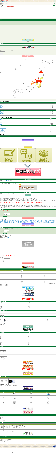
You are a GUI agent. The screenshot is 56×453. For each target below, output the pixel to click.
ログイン (12, 183)
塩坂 (53, 221)
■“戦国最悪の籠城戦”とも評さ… (3, 348)
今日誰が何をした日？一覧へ (13, 429)
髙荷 (40, 221)
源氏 (12, 220)
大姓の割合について (7, 311)
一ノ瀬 (11, 221)
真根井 (42, 220)
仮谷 (2, 221)
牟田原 (16, 221)
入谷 (47, 320)
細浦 (21, 221)
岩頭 (36, 220)
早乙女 (18, 222)
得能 (44, 282)
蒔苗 (16, 220)
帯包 (51, 221)
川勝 (29, 222)
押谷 (15, 222)
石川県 (1, 123)
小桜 (20, 221)
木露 (4, 221)
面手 (44, 275)
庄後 (52, 222)
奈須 (27, 222)
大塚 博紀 (14, 394)
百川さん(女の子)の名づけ (28, 225)
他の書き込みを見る (3, 441)
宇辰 (43, 220)
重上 (53, 220)
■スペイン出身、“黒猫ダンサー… (3, 353)
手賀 (13, 222)
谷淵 (14, 221)
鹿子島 (29, 339)
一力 (0, 339)
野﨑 (47, 321)
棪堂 (28, 332)
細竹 (46, 220)
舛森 (15, 220)
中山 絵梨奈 (14, 400)
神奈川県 (1, 106)
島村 (25, 222)
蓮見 (30, 222)
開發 (21, 277)
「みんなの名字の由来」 (7, 180)
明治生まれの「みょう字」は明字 (8, 312)
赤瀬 (37, 222)
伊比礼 (2, 222)
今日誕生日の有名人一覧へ (28, 245)
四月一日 (21, 281)
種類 (1, 231)
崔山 (54, 221)
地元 (35, 220)
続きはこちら (7, 284)
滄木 (9, 221)
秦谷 (31, 220)
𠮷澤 (1, 303)
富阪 (22, 220)
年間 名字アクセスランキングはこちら (28, 243)
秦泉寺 (36, 222)
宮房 (18, 221)
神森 (29, 303)
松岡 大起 (14, 403)
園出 (28, 338)
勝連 (28, 340)
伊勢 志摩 (14, 398)
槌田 (21, 276)
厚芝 (0, 333)
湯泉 (54, 220)
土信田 (34, 221)
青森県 (1, 119)
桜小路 (47, 222)
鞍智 (45, 221)
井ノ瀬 (43, 222)
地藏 (50, 222)
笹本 (11, 222)
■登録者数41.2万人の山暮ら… (3, 347)
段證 (0, 222)
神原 (9, 220)
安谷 (38, 220)
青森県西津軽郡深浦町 (3, 128)
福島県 (1, 122)
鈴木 (21, 275)
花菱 (5, 316)
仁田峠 (39, 222)
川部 (0, 334)
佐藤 (21, 271)
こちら (35, 202)
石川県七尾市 (2, 130)
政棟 (32, 222)
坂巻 (13, 221)
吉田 (21, 282)
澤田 (27, 220)
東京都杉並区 (2, 113)
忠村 (19, 220)
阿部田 (1, 221)
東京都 (1, 124)
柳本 (28, 333)
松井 (0, 338)
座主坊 (25, 221)
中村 (39, 220)
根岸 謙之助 (2, 382)
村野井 (49, 221)
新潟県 (1, 105)
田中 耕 (15, 395)
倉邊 (7, 221)
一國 (30, 221)
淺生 (26, 220)
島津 (1, 302)
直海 (41, 222)
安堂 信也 (2, 381)
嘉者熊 (22, 222)
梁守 (6, 220)
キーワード (2, 230)
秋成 (9, 222)
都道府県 (1, 415)
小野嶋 (30, 302)
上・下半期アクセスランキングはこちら (28, 244)
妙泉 (33, 222)
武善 (6, 222)
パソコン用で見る (26, 443)
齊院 (27, 221)
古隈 (31, 221)
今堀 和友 (2, 377)
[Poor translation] (3, 451)
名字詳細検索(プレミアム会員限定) (10, 6)
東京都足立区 (2, 111)
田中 (44, 276)
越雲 (44, 281)
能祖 (49, 222)
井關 (35, 221)
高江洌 (1, 340)
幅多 (37, 221)
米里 (0, 341)
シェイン (29, 334)
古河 (48, 220)
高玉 (45, 220)
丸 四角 (6, 320)
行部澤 (2, 220)
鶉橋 (0, 220)
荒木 (4, 222)
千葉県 (1, 107)
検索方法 (2, 214)
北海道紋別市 (2, 129)
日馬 (6, 221)
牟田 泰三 (2, 378)
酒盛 (24, 220)
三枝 (47, 316)
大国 (20, 222)
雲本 (0, 332)
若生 (24, 222)
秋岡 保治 (14, 391)
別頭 (4, 220)
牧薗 (30, 220)
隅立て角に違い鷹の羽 (8, 321)
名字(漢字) (1, 257)
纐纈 (50, 220)
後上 (1, 304)
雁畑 (29, 304)
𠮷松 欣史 (14, 399)
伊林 (43, 221)
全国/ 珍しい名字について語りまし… (6, 437)
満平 (28, 341)
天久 (45, 222)
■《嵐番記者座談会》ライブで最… (3, 354)
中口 (16, 222)
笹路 (7, 220)
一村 (28, 221)
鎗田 (7, 222)
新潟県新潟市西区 (2, 112)
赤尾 (10, 220)
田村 (46, 221)
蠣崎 (42, 221)
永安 (18, 220)
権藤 (51, 220)
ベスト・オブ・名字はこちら (28, 242)
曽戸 (33, 220)
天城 (38, 221)
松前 (53, 222)
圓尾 (21, 220)
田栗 (23, 221)
